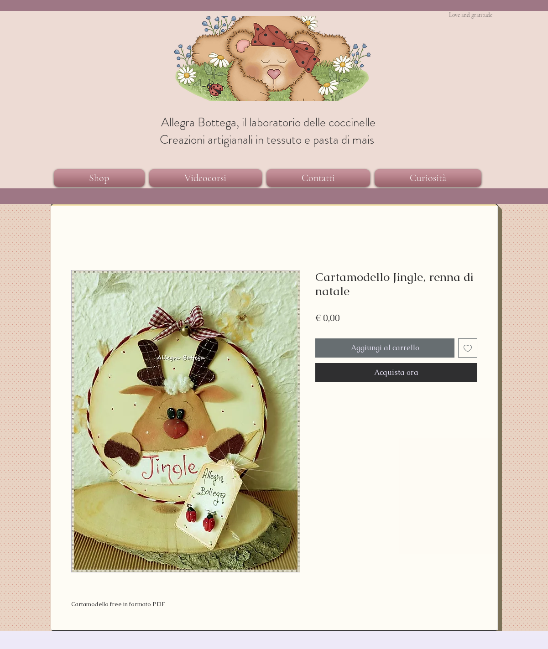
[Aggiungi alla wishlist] (467, 348)
